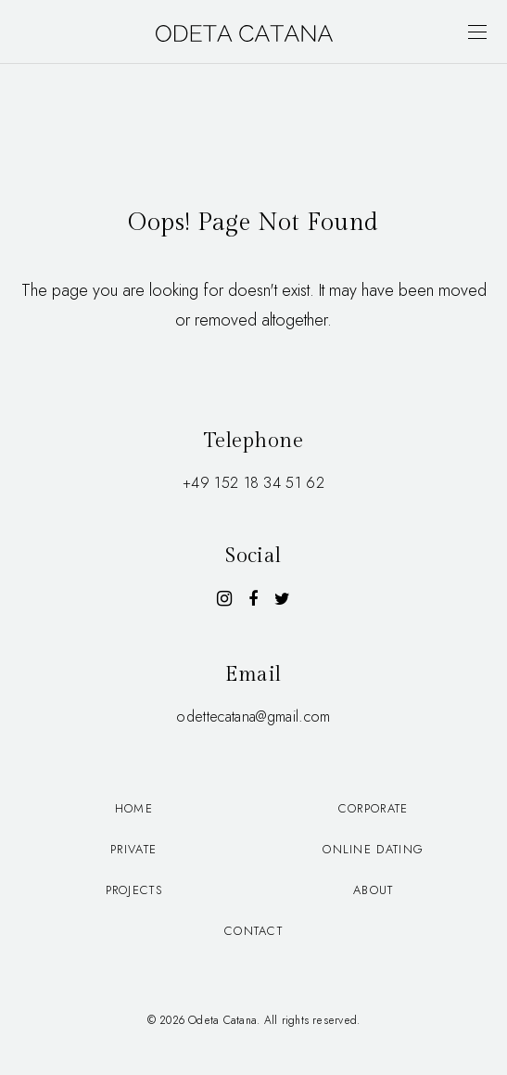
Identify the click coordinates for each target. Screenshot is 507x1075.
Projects (134, 890)
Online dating (373, 849)
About (373, 890)
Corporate (373, 808)
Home (134, 808)
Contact (253, 931)
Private (133, 849)
